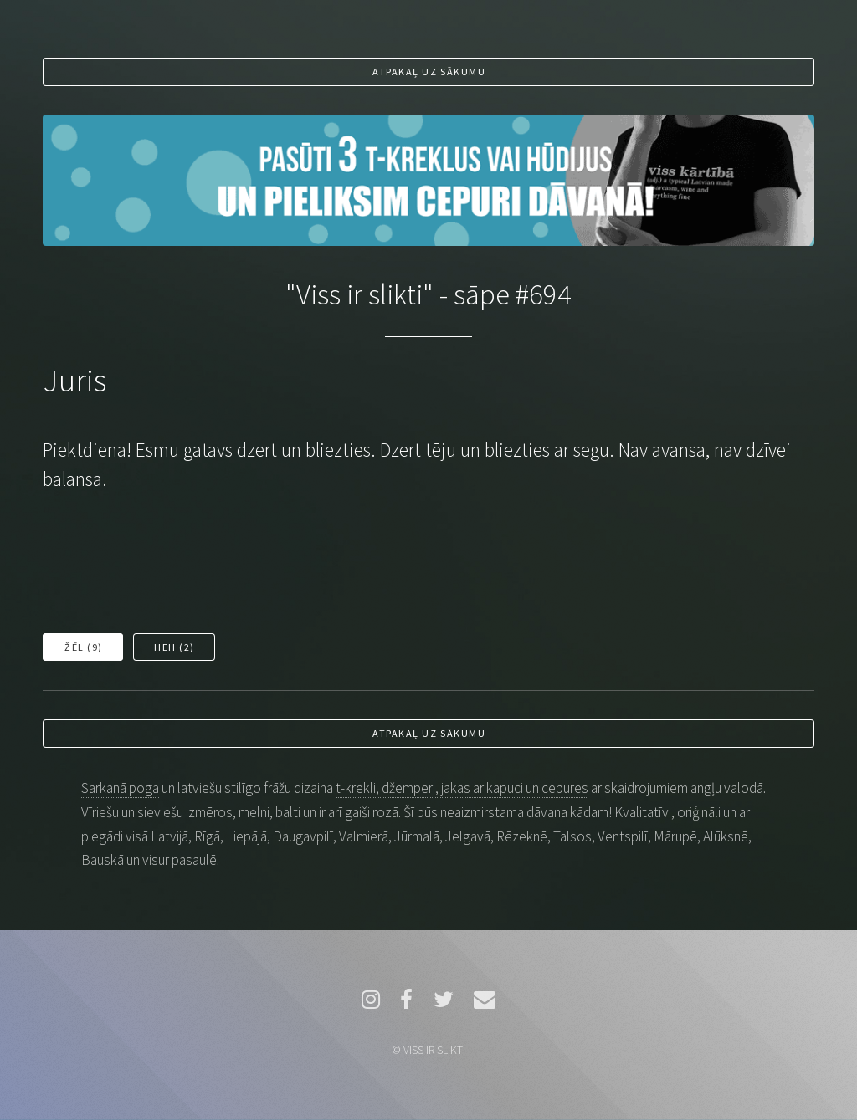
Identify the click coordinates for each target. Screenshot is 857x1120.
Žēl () (83, 647)
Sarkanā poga (120, 788)
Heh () (174, 647)
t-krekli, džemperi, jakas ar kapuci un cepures (462, 788)
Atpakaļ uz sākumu (428, 71)
